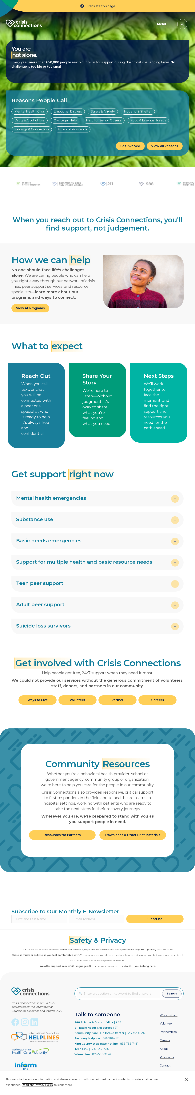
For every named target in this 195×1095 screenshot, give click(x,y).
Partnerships (168, 1032)
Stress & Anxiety (103, 111)
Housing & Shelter (138, 111)
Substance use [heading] (34, 519)
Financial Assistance (72, 129)
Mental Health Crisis (29, 111)
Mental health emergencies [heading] (51, 498)
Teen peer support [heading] (39, 583)
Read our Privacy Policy (37, 1085)
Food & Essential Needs (148, 120)
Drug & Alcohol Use (30, 120)
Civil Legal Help (65, 120)
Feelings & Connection (32, 129)
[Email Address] (96, 919)
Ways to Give (168, 1015)
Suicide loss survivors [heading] (43, 626)
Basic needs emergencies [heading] (49, 541)
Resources (167, 1057)
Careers (165, 1040)
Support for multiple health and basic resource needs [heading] (84, 562)
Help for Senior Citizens (103, 120)
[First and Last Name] (39, 919)
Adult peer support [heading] (40, 604)
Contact (165, 1065)
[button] (182, 24)
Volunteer (166, 1023)
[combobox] (118, 994)
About (164, 1049)
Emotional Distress (68, 111)
